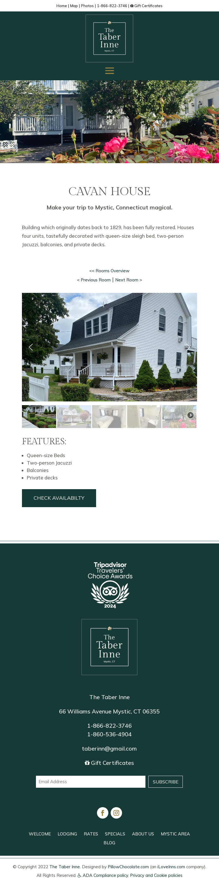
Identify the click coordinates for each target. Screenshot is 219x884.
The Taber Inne (64, 866)
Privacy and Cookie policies (156, 875)
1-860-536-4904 (109, 734)
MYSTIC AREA (175, 834)
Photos (87, 5)
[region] (109, 361)
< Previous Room (94, 280)
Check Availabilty (59, 498)
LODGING (67, 834)
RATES (91, 834)
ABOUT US (143, 834)
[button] (30, 347)
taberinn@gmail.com (109, 748)
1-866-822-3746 (112, 5)
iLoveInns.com (171, 866)
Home (61, 5)
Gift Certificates (146, 5)
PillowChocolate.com (128, 866)
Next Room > (128, 280)
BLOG (109, 842)
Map (74, 5)
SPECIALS (115, 834)
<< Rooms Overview (109, 270)
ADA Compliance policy (103, 875)
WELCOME (40, 834)
